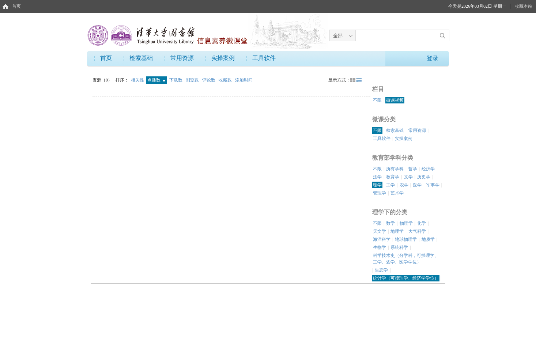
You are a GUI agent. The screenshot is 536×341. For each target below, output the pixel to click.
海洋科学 (381, 239)
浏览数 (193, 80)
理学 (377, 184)
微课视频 (395, 100)
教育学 (392, 176)
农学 (404, 184)
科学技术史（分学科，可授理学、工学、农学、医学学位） (406, 259)
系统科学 (399, 247)
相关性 (138, 80)
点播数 (156, 80)
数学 (390, 223)
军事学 (432, 184)
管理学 (379, 193)
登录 (432, 58)
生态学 (381, 270)
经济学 (428, 168)
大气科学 (417, 231)
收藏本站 (523, 6)
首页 (16, 6)
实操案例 (223, 58)
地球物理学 (406, 239)
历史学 (423, 176)
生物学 (379, 247)
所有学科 (395, 168)
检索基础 (141, 58)
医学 (417, 184)
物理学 (406, 223)
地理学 (397, 231)
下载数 (176, 80)
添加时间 (244, 80)
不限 (377, 100)
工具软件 (264, 58)
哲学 (412, 168)
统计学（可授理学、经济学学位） (406, 278)
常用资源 (182, 58)
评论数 (209, 80)
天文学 (379, 231)
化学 (421, 223)
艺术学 (397, 193)
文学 (408, 176)
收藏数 (226, 80)
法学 (377, 176)
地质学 (428, 239)
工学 (390, 184)
